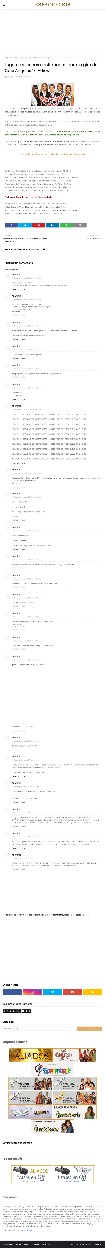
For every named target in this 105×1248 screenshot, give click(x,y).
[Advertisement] (52, 33)
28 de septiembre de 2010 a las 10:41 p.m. (27, 741)
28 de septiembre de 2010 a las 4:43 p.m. (26, 299)
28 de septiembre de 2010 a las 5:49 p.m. (26, 369)
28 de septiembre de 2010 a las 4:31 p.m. (26, 278)
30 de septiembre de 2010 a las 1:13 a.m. (26, 837)
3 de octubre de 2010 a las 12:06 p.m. (25, 858)
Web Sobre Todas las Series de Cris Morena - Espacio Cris (27, 1244)
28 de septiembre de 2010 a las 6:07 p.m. (26, 388)
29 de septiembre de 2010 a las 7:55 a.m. (26, 786)
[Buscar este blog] (40, 1029)
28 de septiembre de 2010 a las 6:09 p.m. (26, 409)
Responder (15, 289)
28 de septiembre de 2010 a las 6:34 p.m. (26, 560)
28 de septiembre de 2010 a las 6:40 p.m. (26, 641)
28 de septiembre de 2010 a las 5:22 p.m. (26, 350)
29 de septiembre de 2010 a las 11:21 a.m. (27, 813)
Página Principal (11, 57)
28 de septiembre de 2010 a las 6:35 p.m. (26, 579)
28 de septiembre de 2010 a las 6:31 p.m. (26, 497)
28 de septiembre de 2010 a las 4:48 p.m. (26, 326)
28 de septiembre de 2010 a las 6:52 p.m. (26, 660)
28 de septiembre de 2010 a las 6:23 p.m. (26, 473)
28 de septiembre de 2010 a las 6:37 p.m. (26, 598)
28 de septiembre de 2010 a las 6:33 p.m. (26, 531)
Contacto (98, 1244)
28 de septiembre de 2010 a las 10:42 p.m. (27, 760)
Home (71, 1244)
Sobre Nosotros (84, 1244)
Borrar (23, 289)
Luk (7, 77)
